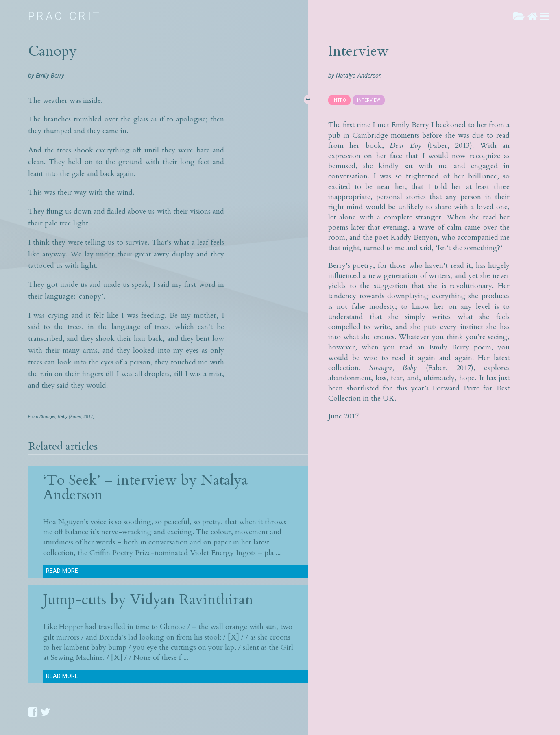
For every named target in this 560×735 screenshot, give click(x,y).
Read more (62, 571)
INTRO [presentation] (339, 100)
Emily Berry (50, 75)
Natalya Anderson (359, 75)
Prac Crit (65, 16)
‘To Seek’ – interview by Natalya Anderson (145, 487)
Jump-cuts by (86, 599)
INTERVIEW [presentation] (368, 100)
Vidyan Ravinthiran (191, 599)
